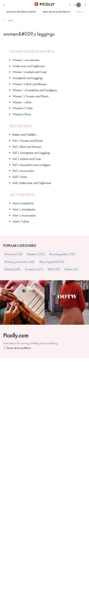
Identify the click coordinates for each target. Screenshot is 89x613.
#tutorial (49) (12, 269)
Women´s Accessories (26, 60)
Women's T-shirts (23, 108)
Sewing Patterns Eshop (21, 11)
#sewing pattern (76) (61, 254)
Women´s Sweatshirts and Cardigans (35, 90)
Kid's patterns (20, 126)
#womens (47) (34, 269)
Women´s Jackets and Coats (30, 72)
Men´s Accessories (24, 215)
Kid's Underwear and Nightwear (32, 183)
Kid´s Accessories (23, 171)
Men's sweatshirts (23, 203)
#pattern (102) (36, 254)
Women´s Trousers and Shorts (31, 96)
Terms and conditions (18, 348)
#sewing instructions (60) (20, 262)
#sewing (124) (13, 254)
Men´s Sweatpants (24, 209)
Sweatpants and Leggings (28, 78)
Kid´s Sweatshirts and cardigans (32, 165)
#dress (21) (72, 269)
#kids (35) (54, 269)
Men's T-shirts (21, 221)
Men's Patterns (21, 195)
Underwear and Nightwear (29, 66)
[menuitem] (8, 20)
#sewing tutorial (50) (51, 262)
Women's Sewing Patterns (31, 51)
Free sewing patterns (56, 11)
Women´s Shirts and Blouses (30, 84)
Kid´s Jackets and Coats (27, 159)
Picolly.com (15, 335)
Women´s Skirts (22, 102)
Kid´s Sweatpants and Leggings (31, 153)
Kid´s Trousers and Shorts (28, 140)
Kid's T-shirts (20, 177)
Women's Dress (22, 114)
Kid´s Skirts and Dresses (27, 147)
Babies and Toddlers (24, 134)
